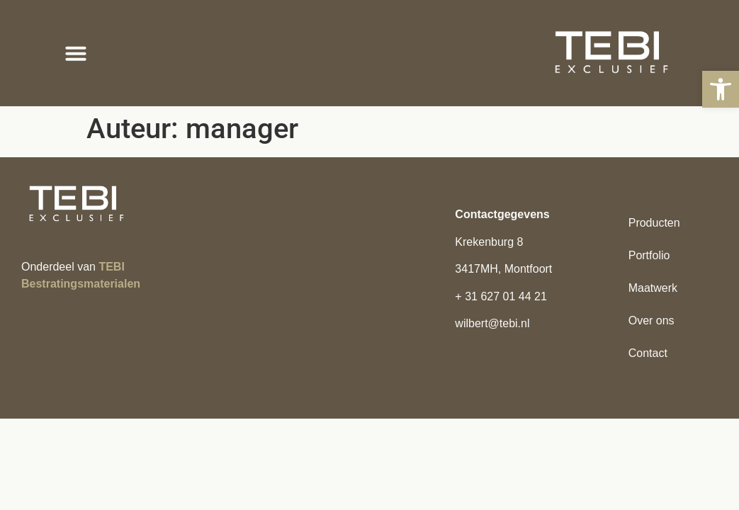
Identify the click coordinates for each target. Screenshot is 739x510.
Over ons (651, 320)
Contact (647, 353)
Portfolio (649, 255)
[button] (720, 89)
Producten (654, 223)
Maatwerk (652, 288)
